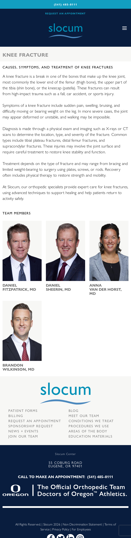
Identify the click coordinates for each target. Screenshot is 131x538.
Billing (15, 415)
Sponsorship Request (30, 425)
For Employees (81, 529)
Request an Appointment (34, 420)
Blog (74, 410)
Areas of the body (88, 430)
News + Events (23, 430)
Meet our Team (84, 415)
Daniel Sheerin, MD (58, 287)
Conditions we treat (91, 420)
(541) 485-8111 (65, 4)
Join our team (23, 436)
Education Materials (91, 436)
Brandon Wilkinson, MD (18, 367)
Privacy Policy (60, 529)
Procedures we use (89, 425)
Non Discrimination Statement (82, 524)
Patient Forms (23, 410)
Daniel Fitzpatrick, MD (19, 287)
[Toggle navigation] (124, 28)
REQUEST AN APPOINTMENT (65, 13)
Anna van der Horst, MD (105, 289)
